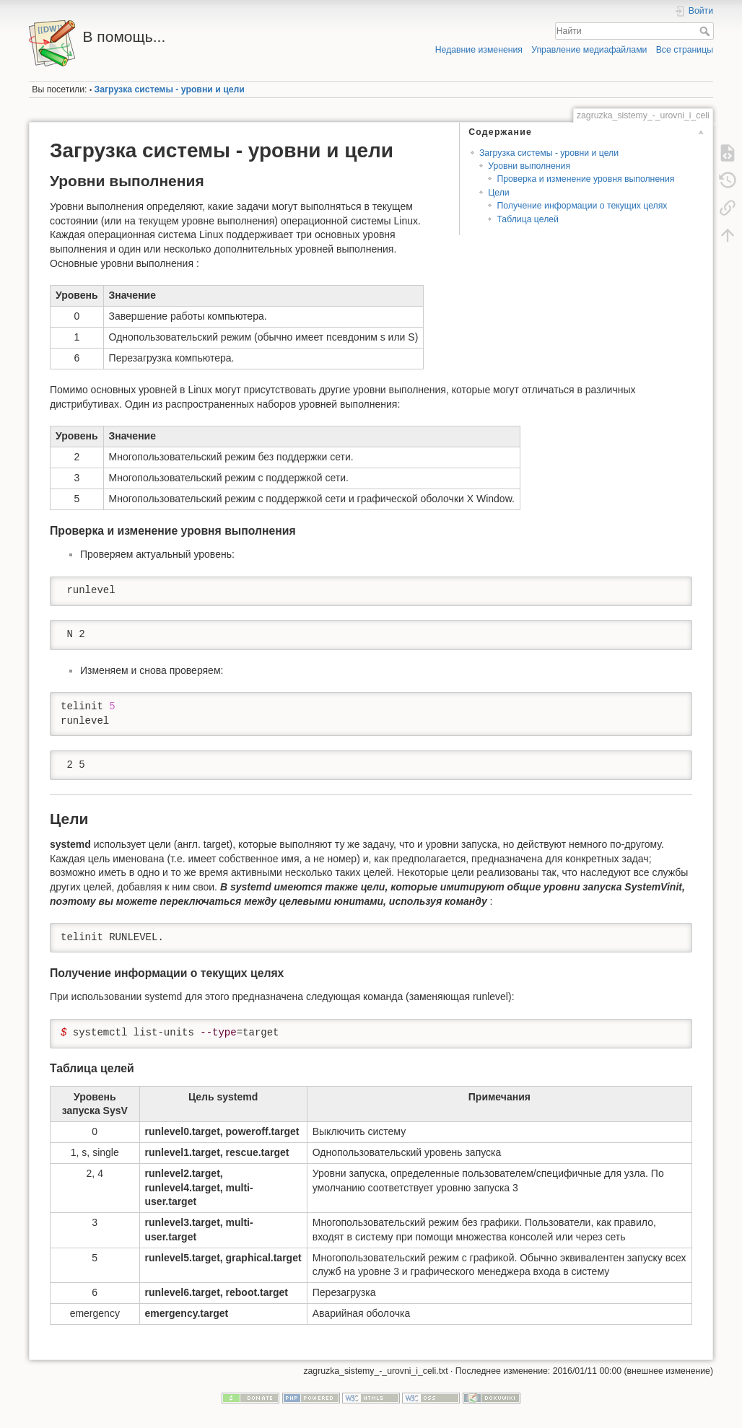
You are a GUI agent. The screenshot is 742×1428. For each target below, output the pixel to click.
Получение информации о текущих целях (582, 206)
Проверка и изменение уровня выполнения (585, 179)
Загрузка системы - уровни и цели (170, 89)
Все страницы (684, 50)
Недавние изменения (479, 50)
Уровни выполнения (529, 166)
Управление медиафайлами (589, 50)
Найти (706, 31)
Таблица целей (528, 219)
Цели (498, 193)
